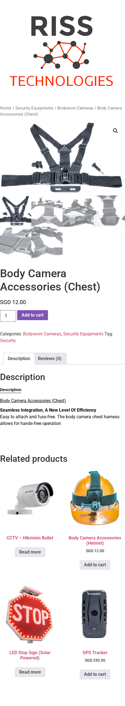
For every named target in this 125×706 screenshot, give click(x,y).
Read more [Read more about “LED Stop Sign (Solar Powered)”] (30, 672)
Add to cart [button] (95, 564)
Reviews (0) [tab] (50, 358)
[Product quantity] (8, 316)
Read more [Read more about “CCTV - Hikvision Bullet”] (30, 552)
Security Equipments (34, 108)
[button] (116, 131)
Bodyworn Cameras (75, 108)
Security (8, 340)
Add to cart (33, 315)
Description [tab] (19, 358)
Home (5, 108)
